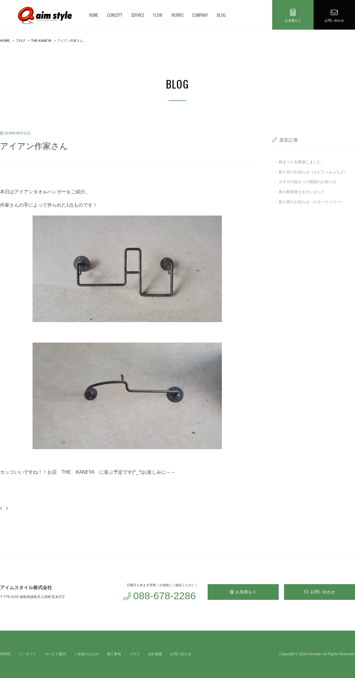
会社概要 (155, 654)
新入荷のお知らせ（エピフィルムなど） (313, 181)
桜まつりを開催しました (300, 170)
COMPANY (200, 15)
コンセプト (27, 654)
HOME (93, 15)
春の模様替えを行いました (302, 201)
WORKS (177, 15)
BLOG (221, 15)
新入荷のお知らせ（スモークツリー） (311, 210)
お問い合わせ (319, 591)
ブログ (134, 654)
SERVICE (137, 15)
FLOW (157, 15)
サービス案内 (55, 654)
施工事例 (114, 654)
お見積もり (243, 591)
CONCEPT (114, 15)
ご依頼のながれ (86, 654)
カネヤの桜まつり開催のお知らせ (307, 191)
